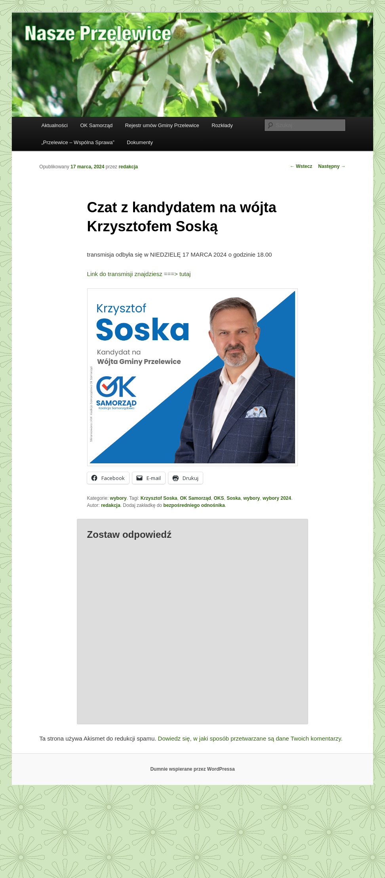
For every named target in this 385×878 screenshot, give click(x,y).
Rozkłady (222, 125)
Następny (331, 166)
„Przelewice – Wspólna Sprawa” (77, 142)
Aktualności (54, 125)
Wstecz (301, 166)
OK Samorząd (96, 125)
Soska (233, 498)
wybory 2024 (277, 498)
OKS (219, 498)
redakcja (128, 167)
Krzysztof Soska (159, 498)
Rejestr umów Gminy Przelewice (162, 125)
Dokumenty (140, 142)
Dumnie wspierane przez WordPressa (192, 769)
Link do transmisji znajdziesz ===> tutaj (139, 273)
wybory (118, 498)
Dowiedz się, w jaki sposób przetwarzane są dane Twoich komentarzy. (250, 738)
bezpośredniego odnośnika (194, 505)
